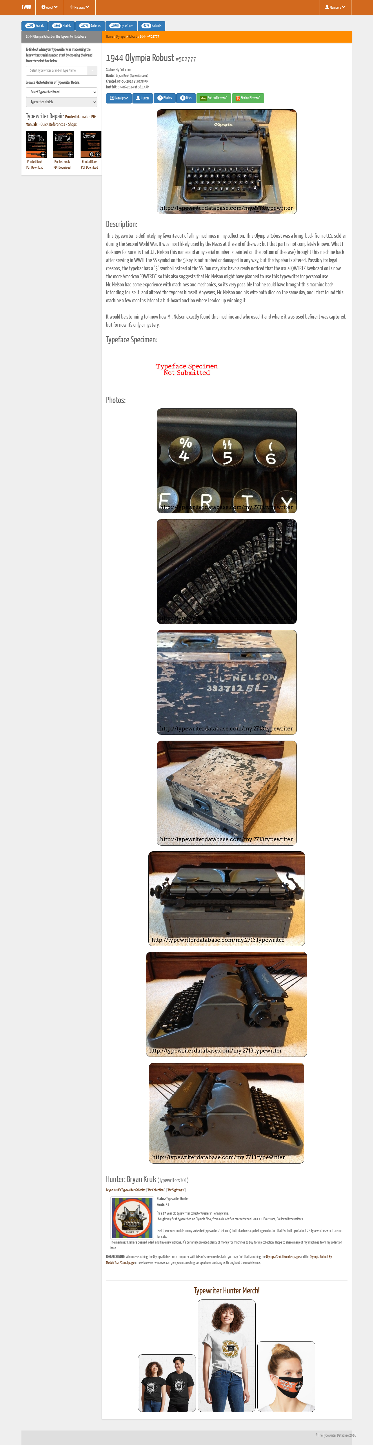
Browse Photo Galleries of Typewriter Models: (53, 83)
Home (109, 37)
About (49, 7)
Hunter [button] (142, 98)
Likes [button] (186, 98)
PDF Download (34, 168)
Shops (72, 125)
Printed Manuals (76, 117)
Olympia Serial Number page (283, 1257)
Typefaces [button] (121, 25)
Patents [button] (151, 25)
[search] (62, 92)
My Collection (155, 1190)
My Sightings (176, 1190)
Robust (132, 37)
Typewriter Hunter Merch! (227, 1291)
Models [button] (61, 25)
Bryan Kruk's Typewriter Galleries (125, 1190)
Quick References (53, 125)
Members (335, 7)
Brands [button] (34, 25)
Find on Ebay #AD (214, 98)
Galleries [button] (90, 25)
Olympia (120, 37)
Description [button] (119, 98)
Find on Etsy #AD (248, 98)
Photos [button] (164, 98)
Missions (80, 7)
